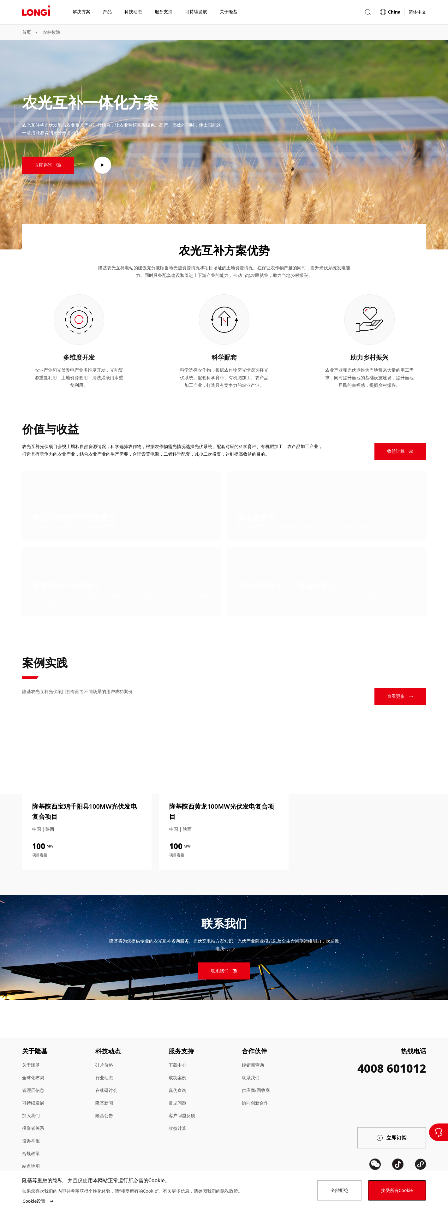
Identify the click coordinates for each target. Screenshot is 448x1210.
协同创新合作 (255, 1103)
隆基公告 (104, 1115)
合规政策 (31, 1153)
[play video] (102, 165)
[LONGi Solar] (36, 12)
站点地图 (31, 1166)
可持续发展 (33, 1103)
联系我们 (251, 1078)
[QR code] (375, 1164)
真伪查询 (177, 1090)
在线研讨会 (106, 1090)
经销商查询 (253, 1065)
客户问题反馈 (182, 1115)
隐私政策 (229, 1191)
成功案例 (177, 1078)
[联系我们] (438, 1132)
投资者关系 (33, 1128)
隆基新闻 (104, 1103)
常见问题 (177, 1103)
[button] (368, 12)
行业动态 (104, 1078)
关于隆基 (31, 1065)
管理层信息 (33, 1090)
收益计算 (177, 1128)
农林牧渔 (51, 32)
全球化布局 (33, 1078)
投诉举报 (31, 1141)
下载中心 (177, 1065)
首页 (26, 32)
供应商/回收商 (256, 1090)
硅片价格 (104, 1065)
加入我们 (31, 1115)
